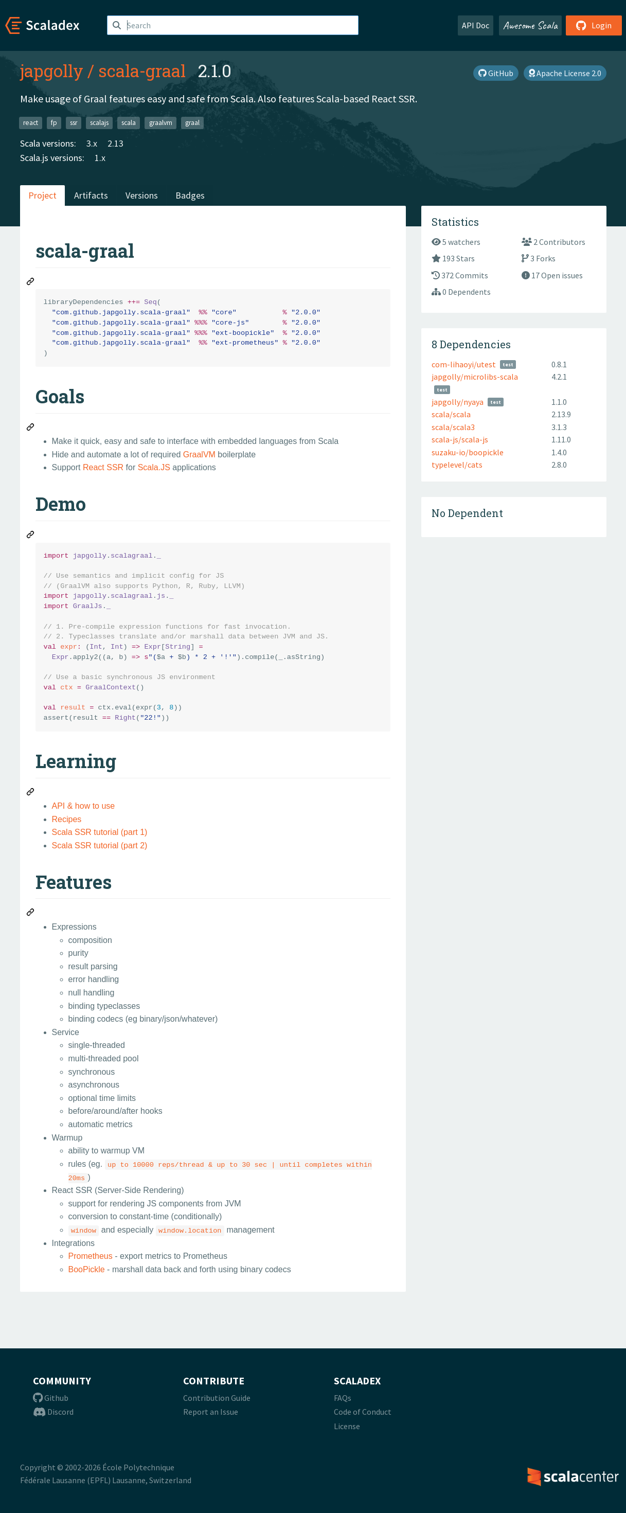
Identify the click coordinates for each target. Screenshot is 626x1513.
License (347, 1426)
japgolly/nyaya (458, 402)
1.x (100, 158)
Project (42, 195)
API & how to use (83, 806)
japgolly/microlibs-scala (475, 376)
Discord (53, 1412)
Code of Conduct (362, 1412)
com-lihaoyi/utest (464, 364)
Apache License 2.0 (565, 73)
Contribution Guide (217, 1398)
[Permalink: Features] (30, 913)
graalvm (160, 122)
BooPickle (86, 1269)
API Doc (475, 25)
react (30, 122)
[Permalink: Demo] (30, 536)
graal (192, 122)
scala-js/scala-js (460, 439)
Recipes (67, 819)
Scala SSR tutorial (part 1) (100, 832)
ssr (73, 122)
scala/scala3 (453, 427)
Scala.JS (154, 467)
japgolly (51, 70)
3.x (91, 143)
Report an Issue (210, 1412)
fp (54, 122)
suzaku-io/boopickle (468, 452)
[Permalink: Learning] (30, 793)
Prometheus (90, 1256)
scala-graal (142, 70)
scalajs (99, 122)
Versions (142, 195)
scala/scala (451, 414)
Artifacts (91, 195)
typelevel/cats (457, 464)
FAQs (342, 1398)
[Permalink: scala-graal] (30, 283)
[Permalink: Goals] (30, 428)
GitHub (495, 73)
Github (50, 1398)
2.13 (115, 143)
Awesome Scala (530, 25)
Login (594, 25)
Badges (190, 195)
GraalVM (199, 454)
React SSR (103, 467)
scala (128, 122)
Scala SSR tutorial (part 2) (100, 845)
